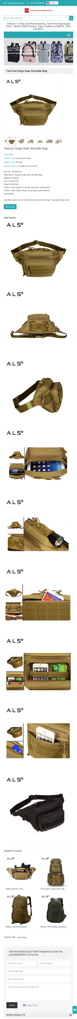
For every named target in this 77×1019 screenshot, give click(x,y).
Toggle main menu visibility (69, 34)
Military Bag (32, 50)
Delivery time (10, 162)
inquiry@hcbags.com (15, 3)
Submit (12, 1005)
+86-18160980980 (37, 3)
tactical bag (21, 937)
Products (20, 50)
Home (9, 50)
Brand (7, 154)
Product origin (10, 158)
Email (10, 206)
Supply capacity (11, 166)
